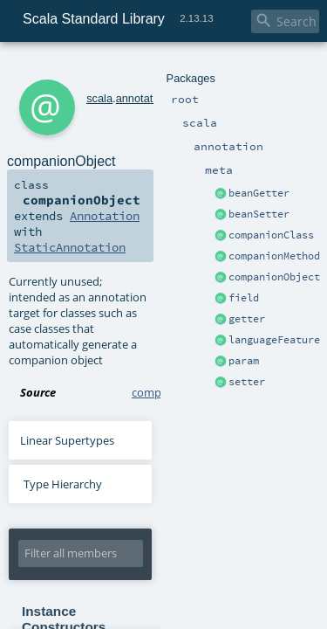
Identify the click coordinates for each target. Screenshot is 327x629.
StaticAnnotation (63, 175)
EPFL (234, 572)
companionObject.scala (192, 272)
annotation (118, 67)
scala (76, 67)
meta (159, 67)
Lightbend (273, 572)
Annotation (238, 159)
